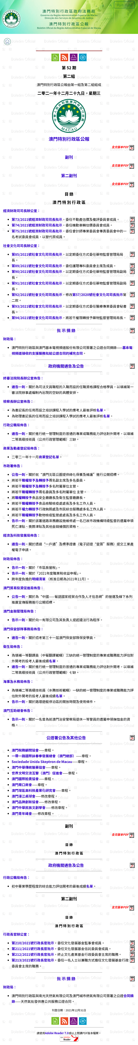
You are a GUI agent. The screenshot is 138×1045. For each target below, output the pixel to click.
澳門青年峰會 (22, 813)
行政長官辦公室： (16, 934)
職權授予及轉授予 (35, 480)
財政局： (10, 338)
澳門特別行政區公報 (69, 138)
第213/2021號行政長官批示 (33, 960)
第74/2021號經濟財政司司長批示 (37, 225)
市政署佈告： (13, 465)
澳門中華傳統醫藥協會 (29, 767)
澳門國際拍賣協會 (25, 778)
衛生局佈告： (13, 646)
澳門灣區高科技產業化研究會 (34, 790)
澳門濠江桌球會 (23, 796)
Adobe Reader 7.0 (57, 1033)
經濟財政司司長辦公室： (21, 210)
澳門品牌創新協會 (25, 801)
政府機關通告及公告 (66, 366)
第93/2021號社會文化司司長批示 (37, 306)
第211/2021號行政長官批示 (33, 948)
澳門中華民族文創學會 (29, 807)
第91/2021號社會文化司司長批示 (37, 283)
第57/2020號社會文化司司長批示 (97, 294)
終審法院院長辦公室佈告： (23, 378)
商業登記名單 (49, 456)
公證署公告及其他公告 (66, 737)
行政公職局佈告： (16, 424)
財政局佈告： (13, 558)
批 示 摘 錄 (66, 330)
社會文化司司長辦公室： (21, 245)
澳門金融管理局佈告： (20, 611)
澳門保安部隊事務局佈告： (23, 628)
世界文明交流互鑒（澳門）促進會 (37, 772)
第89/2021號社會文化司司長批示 (37, 265)
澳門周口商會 (22, 784)
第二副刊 (69, 175)
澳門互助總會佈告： (18, 710)
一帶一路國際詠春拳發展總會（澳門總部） (44, 755)
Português (124, 5)
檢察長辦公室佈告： (18, 401)
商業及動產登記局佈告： (21, 448)
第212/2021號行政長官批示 (33, 954)
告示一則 (18, 520)
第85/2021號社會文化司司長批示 (37, 254)
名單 (99, 410)
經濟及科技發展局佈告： (21, 535)
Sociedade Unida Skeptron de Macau (42, 761)
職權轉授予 (30, 491)
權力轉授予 (30, 508)
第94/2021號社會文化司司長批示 (37, 317)
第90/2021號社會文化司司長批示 (37, 271)
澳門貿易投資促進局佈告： (23, 587)
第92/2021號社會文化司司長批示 (37, 294)
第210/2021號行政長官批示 (33, 942)
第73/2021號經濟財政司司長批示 (37, 219)
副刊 (69, 157)
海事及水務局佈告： (18, 681)
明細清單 (39, 578)
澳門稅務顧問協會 (25, 750)
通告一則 (18, 386)
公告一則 (18, 474)
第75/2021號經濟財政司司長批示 (37, 230)
